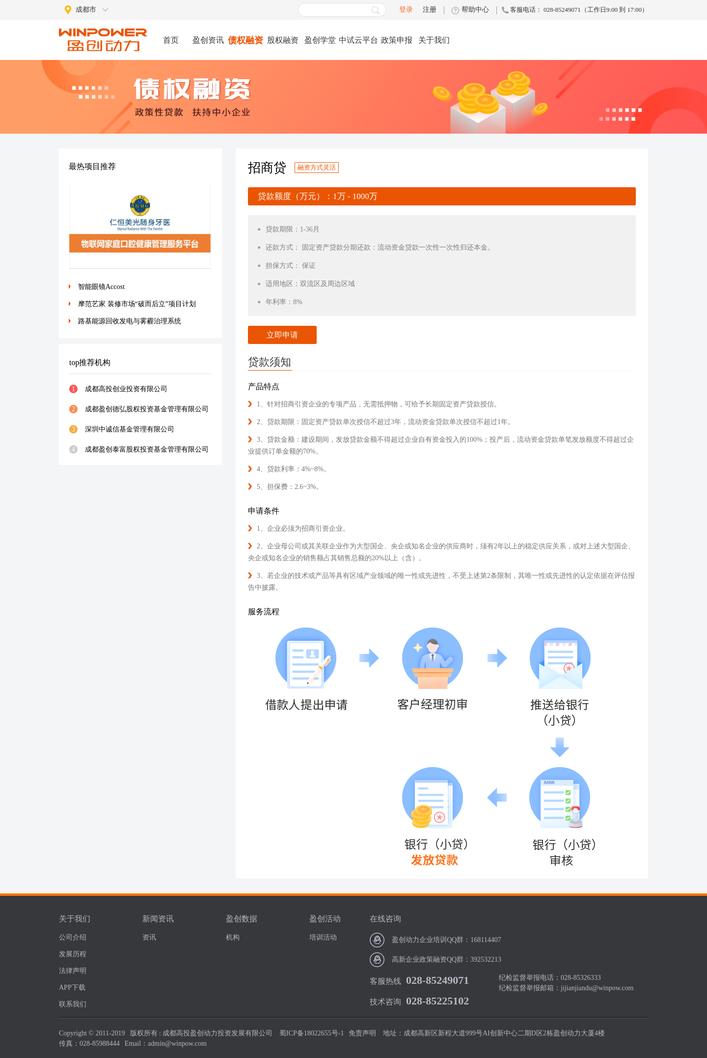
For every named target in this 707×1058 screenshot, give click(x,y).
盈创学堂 (320, 40)
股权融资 (283, 40)
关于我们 (434, 40)
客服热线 (385, 981)
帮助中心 (475, 9)
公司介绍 (72, 937)
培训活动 (323, 937)
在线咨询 (385, 919)
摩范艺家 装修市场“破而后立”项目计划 (137, 304)
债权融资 (245, 40)
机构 (233, 937)
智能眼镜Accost (101, 286)
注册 (429, 9)
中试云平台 (358, 40)
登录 (406, 9)
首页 (171, 40)
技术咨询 (385, 1002)
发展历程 (72, 954)
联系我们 (72, 1004)
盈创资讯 (208, 40)
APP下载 (72, 987)
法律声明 (72, 970)
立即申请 (282, 335)
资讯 (149, 937)
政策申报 (396, 40)
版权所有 (144, 1033)
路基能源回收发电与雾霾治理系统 (129, 321)
